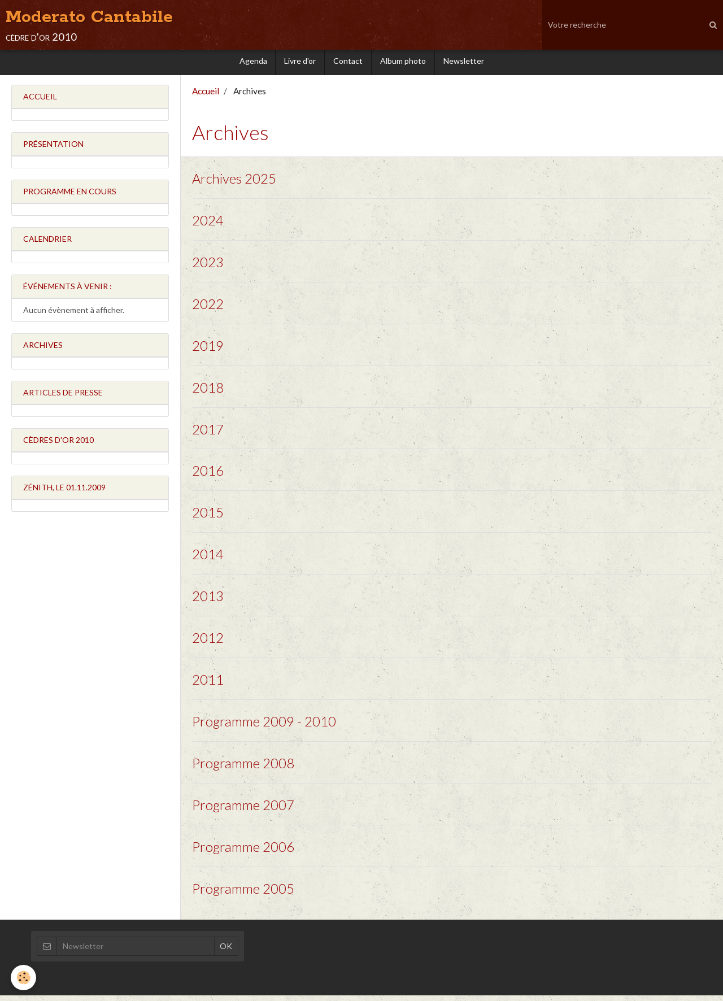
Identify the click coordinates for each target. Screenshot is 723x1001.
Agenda (253, 63)
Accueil (205, 95)
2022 (208, 308)
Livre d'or (300, 63)
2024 (208, 224)
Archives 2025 (234, 183)
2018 (208, 392)
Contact (348, 63)
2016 (208, 475)
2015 (208, 517)
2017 (208, 433)
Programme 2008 (243, 768)
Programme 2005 (243, 894)
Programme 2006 (243, 852)
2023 (208, 266)
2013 (208, 601)
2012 (208, 642)
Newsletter (463, 63)
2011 (208, 684)
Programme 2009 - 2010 (264, 726)
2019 (208, 350)
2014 (208, 559)
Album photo (403, 63)
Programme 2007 (243, 810)
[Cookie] (24, 977)
